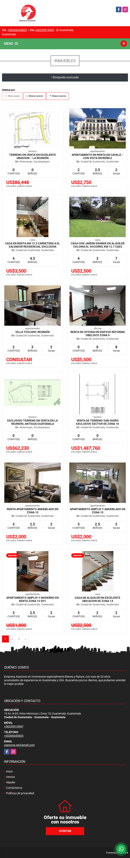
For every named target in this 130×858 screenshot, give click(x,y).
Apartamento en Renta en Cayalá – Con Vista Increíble (97, 156)
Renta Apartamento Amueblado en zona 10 (32, 510)
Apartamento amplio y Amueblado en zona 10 (97, 510)
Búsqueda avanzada (65, 77)
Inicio (9, 771)
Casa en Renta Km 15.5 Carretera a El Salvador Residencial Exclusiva (32, 245)
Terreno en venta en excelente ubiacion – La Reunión (32, 156)
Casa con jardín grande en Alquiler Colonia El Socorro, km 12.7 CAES (98, 245)
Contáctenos (14, 787)
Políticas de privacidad (20, 793)
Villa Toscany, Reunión (32, 332)
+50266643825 (17, 30)
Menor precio (34, 96)
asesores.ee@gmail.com (19, 745)
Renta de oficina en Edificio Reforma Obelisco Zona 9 (97, 333)
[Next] (25, 639)
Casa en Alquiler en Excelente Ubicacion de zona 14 (97, 599)
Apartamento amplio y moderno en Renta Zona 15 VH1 (32, 599)
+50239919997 (44, 30)
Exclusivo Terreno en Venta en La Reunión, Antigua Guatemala (32, 422)
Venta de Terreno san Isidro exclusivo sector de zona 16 (97, 422)
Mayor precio (57, 96)
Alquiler (10, 782)
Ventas (10, 776)
